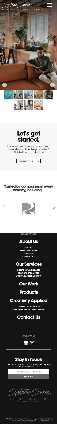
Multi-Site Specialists (28, 273)
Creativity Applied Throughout (28, 309)
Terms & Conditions (40, 421)
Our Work (28, 284)
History (29, 247)
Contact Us (26, 161)
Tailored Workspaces (28, 306)
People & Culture (28, 250)
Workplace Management (28, 276)
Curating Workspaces (28, 270)
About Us (28, 241)
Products (28, 292)
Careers (28, 253)
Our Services (28, 264)
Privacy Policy (24, 421)
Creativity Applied (28, 300)
